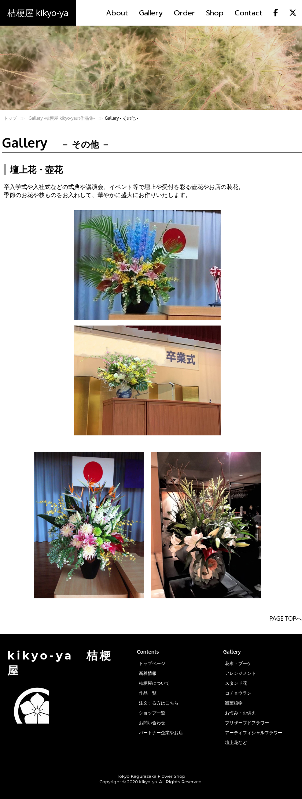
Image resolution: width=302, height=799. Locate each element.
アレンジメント (240, 673)
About (117, 12)
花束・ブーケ (238, 663)
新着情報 (147, 673)
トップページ (152, 663)
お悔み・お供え (240, 713)
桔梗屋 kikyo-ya (38, 12)
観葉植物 (234, 703)
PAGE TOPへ (285, 618)
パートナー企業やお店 (161, 732)
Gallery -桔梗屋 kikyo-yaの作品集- (62, 118)
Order (184, 12)
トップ (10, 118)
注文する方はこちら (158, 703)
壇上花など (236, 742)
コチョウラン (238, 693)
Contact (248, 12)
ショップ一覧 (152, 713)
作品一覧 (147, 693)
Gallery (151, 12)
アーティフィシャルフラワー (253, 732)
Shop (215, 12)
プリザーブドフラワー (247, 722)
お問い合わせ (152, 722)
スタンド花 (236, 683)
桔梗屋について (154, 683)
